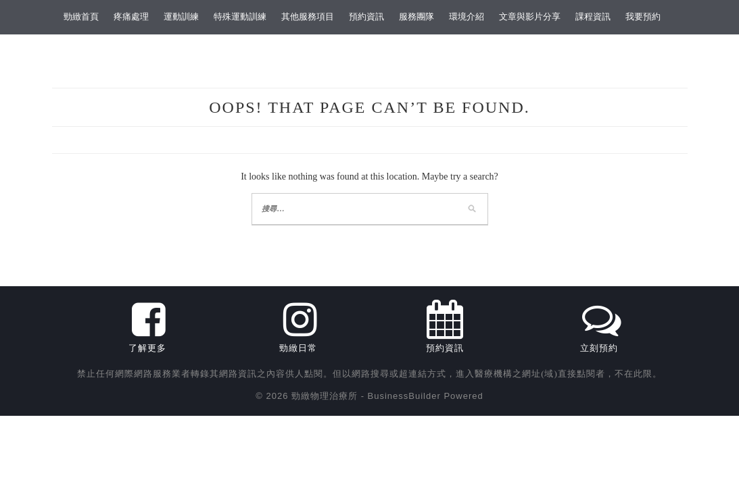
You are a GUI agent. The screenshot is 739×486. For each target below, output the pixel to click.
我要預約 (643, 16)
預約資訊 (366, 16)
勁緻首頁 (81, 16)
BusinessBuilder (404, 396)
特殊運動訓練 (240, 16)
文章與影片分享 (530, 16)
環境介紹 (466, 16)
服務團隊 (416, 16)
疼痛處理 (131, 16)
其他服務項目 (307, 16)
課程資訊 (593, 16)
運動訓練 (181, 16)
